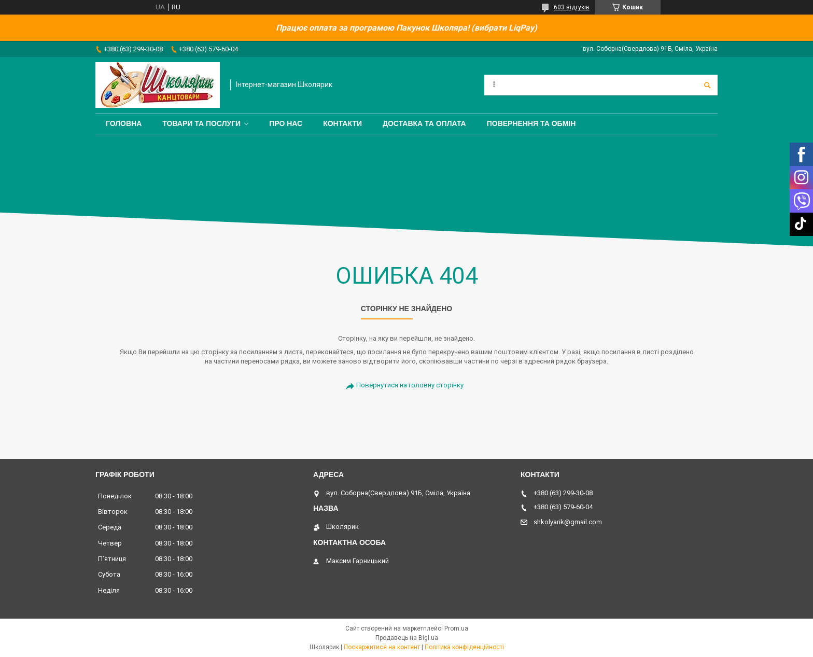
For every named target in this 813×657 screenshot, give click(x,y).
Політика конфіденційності (464, 647)
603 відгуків (572, 7)
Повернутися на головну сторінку (410, 385)
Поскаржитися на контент (382, 647)
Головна (124, 123)
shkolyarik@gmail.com (568, 522)
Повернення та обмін (531, 123)
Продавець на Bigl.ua (406, 637)
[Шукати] (707, 85)
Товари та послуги (201, 123)
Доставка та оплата (424, 123)
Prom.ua (456, 628)
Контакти (342, 123)
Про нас (285, 123)
